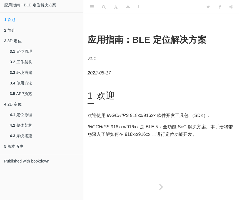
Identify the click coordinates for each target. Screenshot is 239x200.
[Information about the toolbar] (139, 7)
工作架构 (21, 62)
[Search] (104, 7)
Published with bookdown (26, 161)
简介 (10, 30)
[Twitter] (208, 7)
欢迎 (10, 20)
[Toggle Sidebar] (92, 7)
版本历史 (13, 146)
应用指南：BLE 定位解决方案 (30, 5)
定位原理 (21, 51)
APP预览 (21, 93)
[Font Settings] (116, 7)
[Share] (231, 7)
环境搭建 (21, 72)
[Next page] (161, 187)
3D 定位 (13, 41)
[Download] (128, 7)
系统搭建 (21, 136)
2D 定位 (13, 104)
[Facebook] (220, 7)
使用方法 (21, 83)
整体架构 (21, 125)
